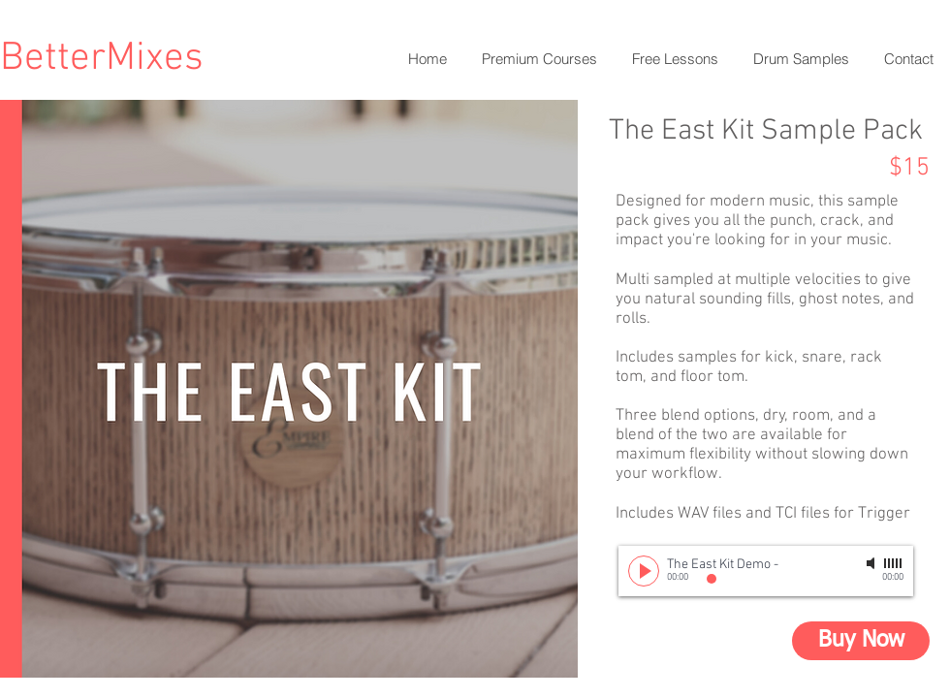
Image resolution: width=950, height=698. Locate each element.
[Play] (643, 571)
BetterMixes (102, 58)
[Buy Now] (861, 640)
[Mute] (872, 563)
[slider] (893, 563)
